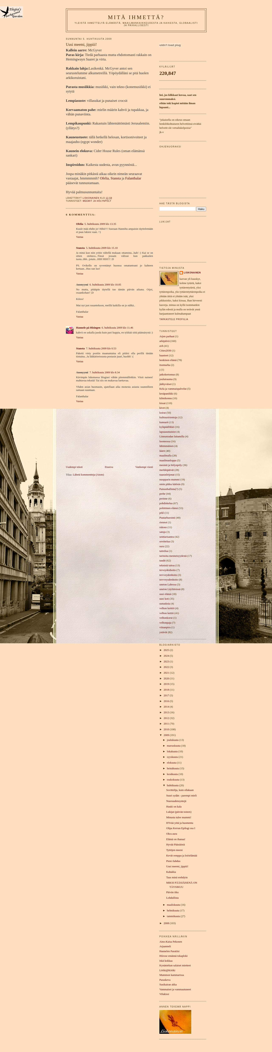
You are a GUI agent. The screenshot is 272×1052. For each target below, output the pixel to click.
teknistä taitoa (167, 565)
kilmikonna (165, 398)
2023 (167, 661)
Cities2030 (165, 350)
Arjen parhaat (166, 336)
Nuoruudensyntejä (176, 801)
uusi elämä (165, 594)
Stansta (115, 178)
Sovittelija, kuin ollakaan (180, 790)
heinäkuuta (173, 768)
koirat (162, 412)
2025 (167, 650)
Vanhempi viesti (144, 467)
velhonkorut (166, 617)
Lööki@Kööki (167, 970)
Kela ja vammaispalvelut (173, 388)
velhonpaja (165, 622)
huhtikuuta (173, 785)
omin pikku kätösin (169, 484)
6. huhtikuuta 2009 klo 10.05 (105, 284)
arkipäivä (164, 341)
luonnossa (164, 441)
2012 (167, 718)
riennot (163, 522)
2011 (167, 723)
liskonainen (192, 272)
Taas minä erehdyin (177, 877)
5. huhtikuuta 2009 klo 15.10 (102, 247)
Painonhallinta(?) (168, 489)
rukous (163, 527)
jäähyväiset (165, 384)
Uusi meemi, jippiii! (177, 866)
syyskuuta (172, 756)
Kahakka (171, 871)
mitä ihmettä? (136, 17)
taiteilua (163, 551)
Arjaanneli (165, 946)
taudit (162, 560)
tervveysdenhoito (168, 579)
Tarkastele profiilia (173, 319)
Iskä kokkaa (166, 960)
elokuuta (172, 762)
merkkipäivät (166, 470)
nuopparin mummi (169, 479)
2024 (167, 655)
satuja (162, 531)
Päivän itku (172, 892)
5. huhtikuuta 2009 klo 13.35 (100, 223)
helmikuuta (173, 910)
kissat (162, 403)
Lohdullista (172, 897)
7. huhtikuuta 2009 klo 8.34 (104, 372)
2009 (167, 735)
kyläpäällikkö (166, 426)
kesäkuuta (172, 774)
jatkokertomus (167, 374)
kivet (162, 407)
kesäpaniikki (166, 393)
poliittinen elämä (168, 508)
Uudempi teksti (74, 467)
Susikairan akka (168, 984)
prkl (161, 512)
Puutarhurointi (167, 517)
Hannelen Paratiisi (169, 951)
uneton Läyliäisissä (169, 589)
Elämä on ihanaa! (175, 839)
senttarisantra (166, 536)
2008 (167, 923)
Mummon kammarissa (171, 975)
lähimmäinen (166, 446)
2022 (167, 667)
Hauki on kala (173, 806)
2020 (167, 678)
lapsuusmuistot (167, 431)
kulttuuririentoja (168, 417)
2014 (167, 706)
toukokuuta (173, 779)
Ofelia (104, 178)
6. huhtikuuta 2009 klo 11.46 (117, 327)
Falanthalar (133, 178)
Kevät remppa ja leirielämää (181, 855)
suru (161, 546)
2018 (167, 689)
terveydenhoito (167, 570)
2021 (167, 672)
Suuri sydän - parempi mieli (181, 795)
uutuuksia (164, 603)
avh (161, 345)
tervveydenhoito (168, 575)
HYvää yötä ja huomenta (179, 822)
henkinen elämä (168, 360)
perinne (163, 498)
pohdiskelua (166, 503)
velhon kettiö (166, 613)
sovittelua (164, 541)
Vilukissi (164, 994)
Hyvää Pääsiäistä (175, 844)
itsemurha (164, 365)
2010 (167, 729)
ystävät (163, 632)
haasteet (163, 355)
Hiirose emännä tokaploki (173, 955)
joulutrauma (166, 379)
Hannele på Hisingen (88, 327)
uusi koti (164, 598)
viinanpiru (165, 627)
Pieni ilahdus (173, 861)
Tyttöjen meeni (174, 850)
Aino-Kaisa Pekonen (170, 941)
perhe (162, 493)
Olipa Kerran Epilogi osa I (180, 828)
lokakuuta (172, 751)
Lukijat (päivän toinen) (178, 811)
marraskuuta (174, 745)
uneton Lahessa (167, 584)
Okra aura (171, 833)
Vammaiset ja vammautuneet (175, 989)
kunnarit (164, 422)
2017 (167, 695)
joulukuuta (173, 740)
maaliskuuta (174, 904)
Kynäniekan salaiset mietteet (175, 965)
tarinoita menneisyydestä (173, 555)
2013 (167, 712)
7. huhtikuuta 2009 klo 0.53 (101, 348)
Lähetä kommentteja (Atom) (88, 474)
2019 (167, 684)
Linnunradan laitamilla (171, 436)
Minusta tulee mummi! (178, 817)
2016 (167, 701)
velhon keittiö (166, 608)
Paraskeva (164, 979)
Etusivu (109, 467)
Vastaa (79, 236)
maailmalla (165, 455)
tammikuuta (174, 916)
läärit (162, 450)
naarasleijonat (166, 474)
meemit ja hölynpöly (97, 201)
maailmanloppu (167, 460)
